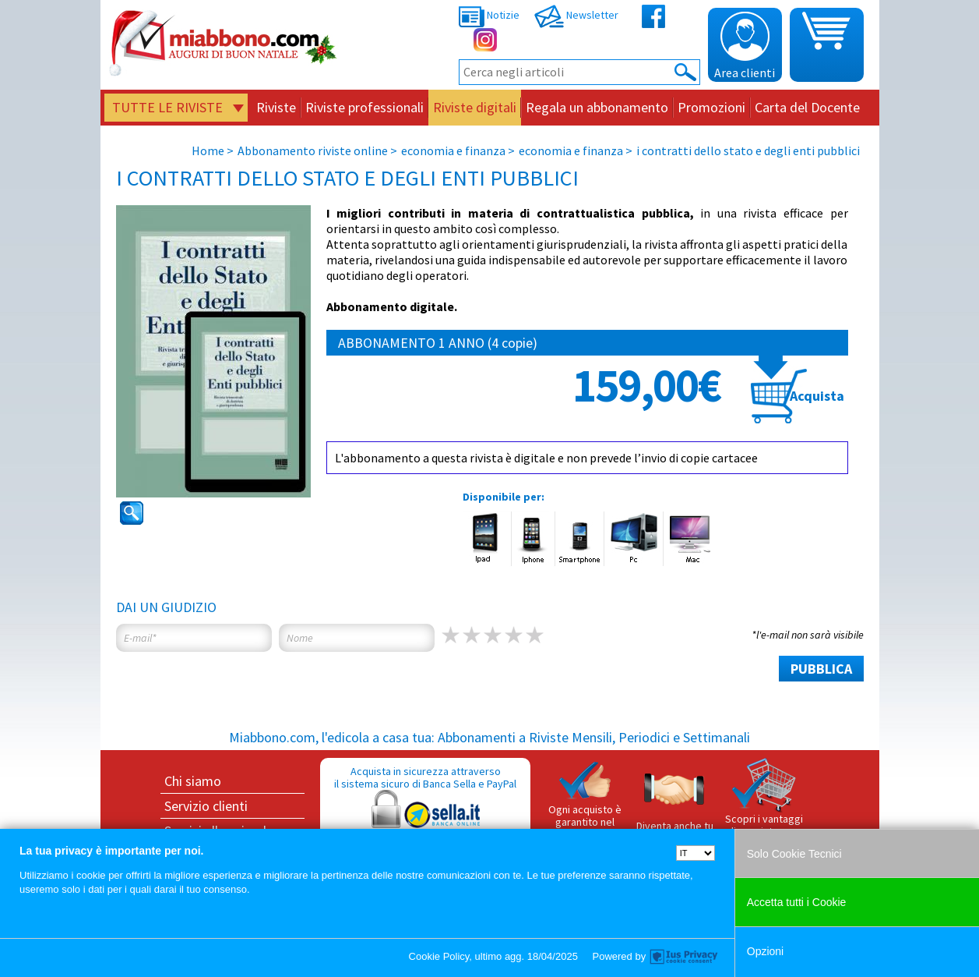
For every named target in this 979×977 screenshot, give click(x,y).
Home (208, 150)
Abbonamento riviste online (313, 150)
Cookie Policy (439, 956)
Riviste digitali (474, 107)
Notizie (489, 15)
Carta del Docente (807, 107)
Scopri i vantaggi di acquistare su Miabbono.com (764, 804)
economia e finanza (453, 150)
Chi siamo (192, 781)
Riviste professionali (364, 107)
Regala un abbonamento (597, 107)
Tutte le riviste (167, 107)
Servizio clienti (206, 806)
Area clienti (744, 46)
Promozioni (711, 107)
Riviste (276, 107)
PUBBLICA (821, 669)
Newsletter (576, 15)
